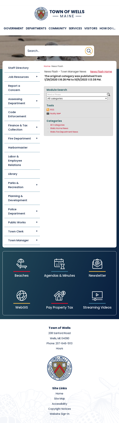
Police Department (16, 206)
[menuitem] (14, 23)
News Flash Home (101, 66)
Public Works (17, 217)
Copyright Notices (59, 403)
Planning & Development (17, 192)
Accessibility (59, 398)
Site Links (59, 382)
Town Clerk (16, 226)
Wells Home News (59, 122)
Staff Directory (18, 62)
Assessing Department (16, 95)
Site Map (59, 393)
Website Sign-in (59, 408)
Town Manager (18, 235)
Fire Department (19, 133)
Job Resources (18, 71)
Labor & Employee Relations (15, 155)
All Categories (57, 119)
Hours (59, 342)
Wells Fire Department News (64, 126)
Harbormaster (18, 142)
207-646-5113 (64, 337)
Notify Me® (55, 107)
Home (47, 60)
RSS (52, 104)
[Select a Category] (77, 92)
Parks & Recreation (15, 179)
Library (12, 168)
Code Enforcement (17, 108)
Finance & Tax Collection (17, 122)
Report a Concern (14, 82)
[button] (89, 45)
